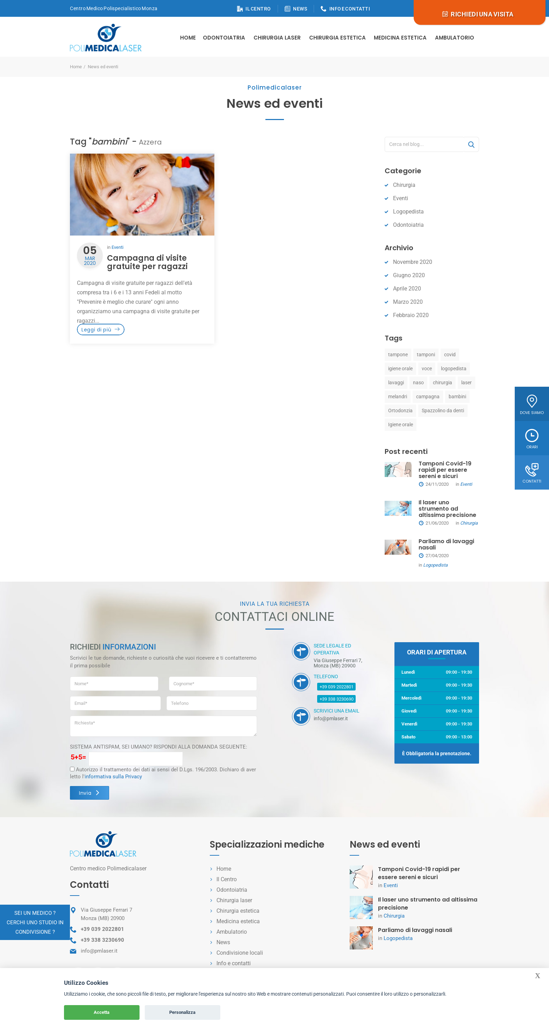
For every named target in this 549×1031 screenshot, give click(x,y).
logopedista (453, 368)
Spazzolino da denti (443, 410)
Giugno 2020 (409, 275)
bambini (457, 396)
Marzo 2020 (408, 302)
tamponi (426, 354)
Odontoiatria (224, 37)
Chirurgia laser (234, 900)
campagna (428, 396)
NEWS (300, 9)
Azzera (150, 142)
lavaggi (396, 382)
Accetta (101, 1012)
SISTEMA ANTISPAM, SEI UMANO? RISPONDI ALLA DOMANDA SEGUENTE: (158, 746)
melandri (397, 396)
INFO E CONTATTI (349, 9)
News (223, 942)
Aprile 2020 (407, 288)
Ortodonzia (400, 410)
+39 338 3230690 (337, 699)
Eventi (117, 247)
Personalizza (182, 1012)
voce (427, 368)
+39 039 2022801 (337, 686)
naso (418, 382)
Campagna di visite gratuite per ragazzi (147, 262)
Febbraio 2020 (411, 315)
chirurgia (442, 382)
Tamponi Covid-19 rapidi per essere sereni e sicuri (445, 470)
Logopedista (408, 211)
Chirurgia (404, 185)
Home (188, 37)
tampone (398, 354)
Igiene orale (400, 424)
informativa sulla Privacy (113, 776)
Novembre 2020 (412, 262)
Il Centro (226, 879)
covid (450, 354)
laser (466, 382)
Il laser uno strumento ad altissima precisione (447, 508)
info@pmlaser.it (99, 951)
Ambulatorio (454, 37)
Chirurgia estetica (337, 37)
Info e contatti (233, 963)
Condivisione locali (239, 952)
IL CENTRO (258, 9)
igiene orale (400, 368)
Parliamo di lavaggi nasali (446, 544)
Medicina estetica (400, 37)
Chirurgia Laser (277, 37)
